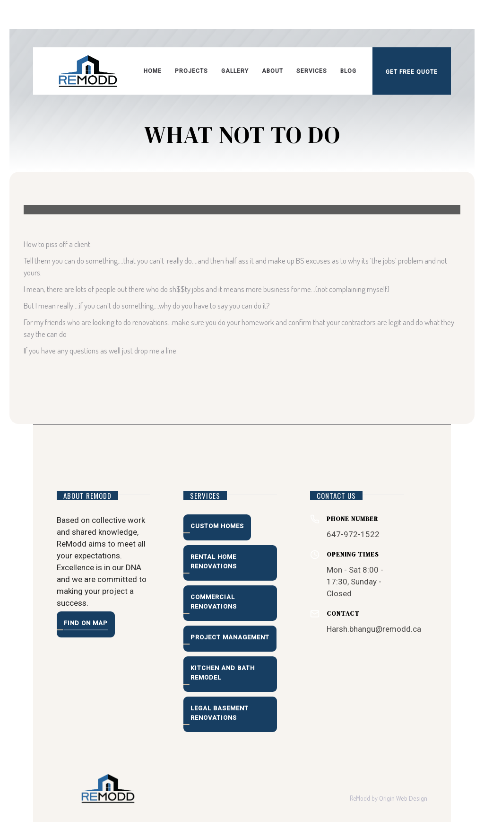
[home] (88, 71)
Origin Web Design (403, 799)
